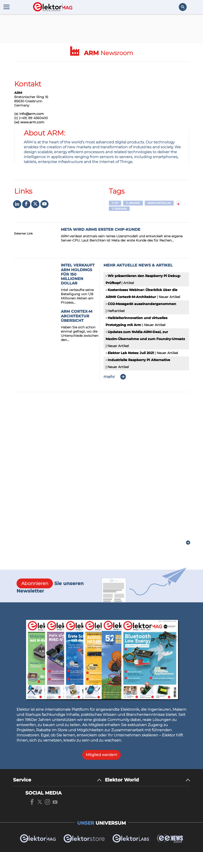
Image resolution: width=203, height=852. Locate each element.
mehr (109, 376)
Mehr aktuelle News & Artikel (138, 265)
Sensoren (119, 208)
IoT (115, 203)
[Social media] (17, 204)
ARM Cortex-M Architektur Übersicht (76, 316)
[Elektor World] (147, 780)
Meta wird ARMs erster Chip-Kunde (100, 229)
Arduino (133, 203)
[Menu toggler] (6, 7)
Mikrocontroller (159, 203)
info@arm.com (31, 114)
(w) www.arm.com (29, 122)
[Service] (57, 780)
